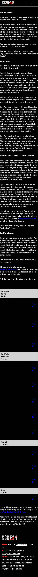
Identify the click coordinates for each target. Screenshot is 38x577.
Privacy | (5, 568)
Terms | (19, 568)
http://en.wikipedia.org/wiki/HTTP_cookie (13, 512)
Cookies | (12, 568)
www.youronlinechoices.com (27, 218)
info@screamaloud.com (11, 553)
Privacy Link (34, 305)
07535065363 (21, 544)
